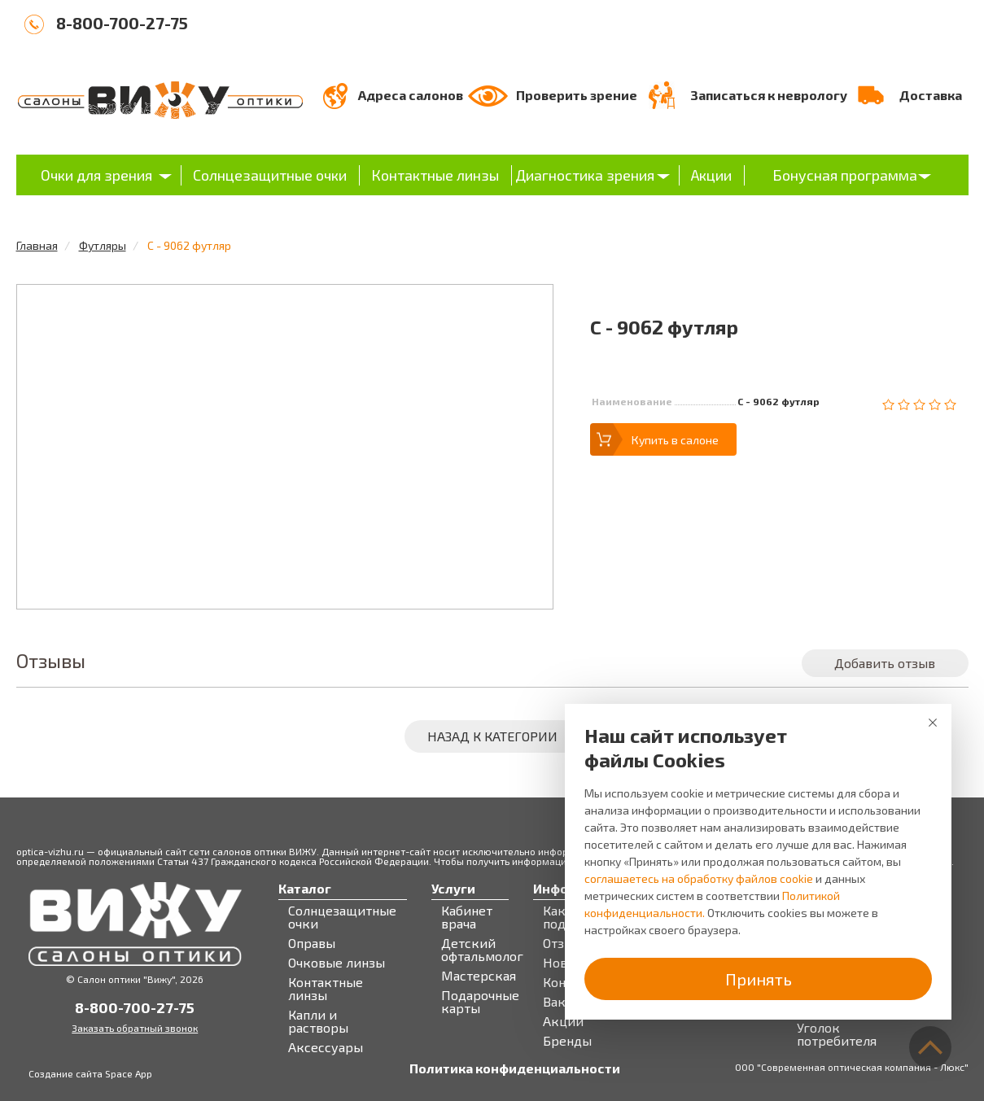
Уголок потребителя (837, 1034)
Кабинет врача (466, 917)
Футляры (102, 245)
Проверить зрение (576, 95)
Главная (37, 245)
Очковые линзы (336, 962)
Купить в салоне (675, 440)
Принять (758, 979)
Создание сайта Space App (90, 1073)
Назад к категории (492, 736)
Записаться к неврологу (768, 95)
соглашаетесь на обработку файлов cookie (698, 878)
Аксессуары (325, 1047)
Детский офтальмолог (482, 950)
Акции (711, 175)
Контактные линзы (435, 175)
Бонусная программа (844, 175)
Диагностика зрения (584, 175)
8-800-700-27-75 (122, 23)
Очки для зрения (96, 175)
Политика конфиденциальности (514, 1068)
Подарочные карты (480, 1002)
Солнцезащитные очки (270, 175)
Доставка (930, 95)
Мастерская (478, 975)
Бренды (567, 1040)
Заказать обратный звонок (135, 1028)
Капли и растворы (318, 1021)
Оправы (311, 943)
